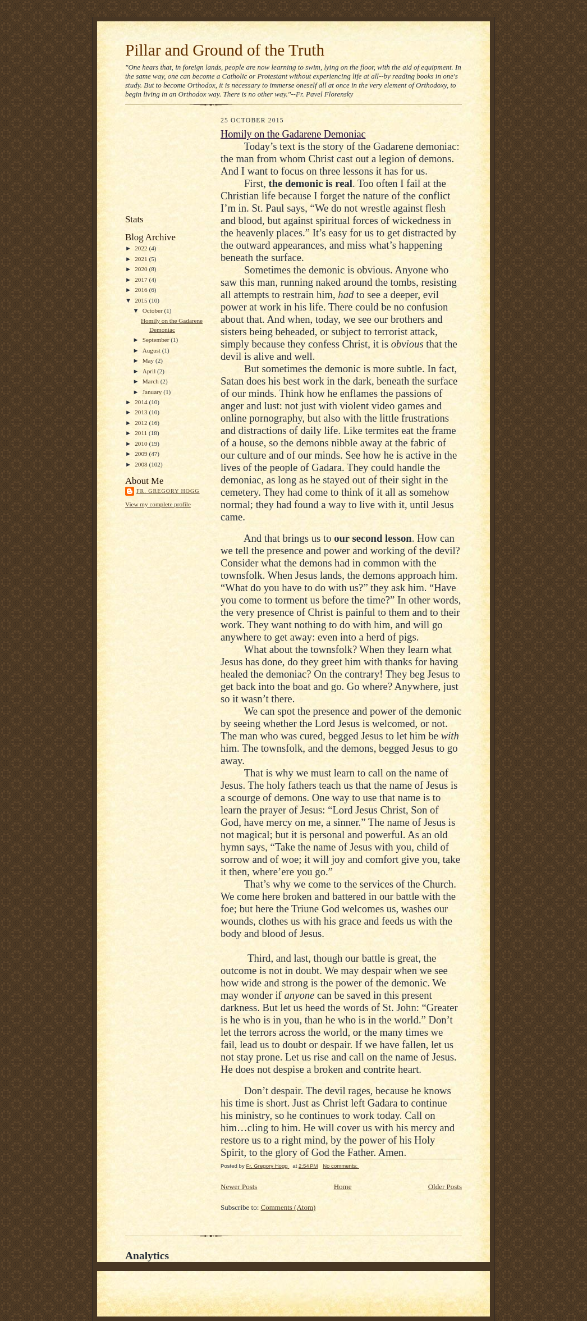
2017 (142, 279)
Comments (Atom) (288, 1207)
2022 (142, 248)
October (153, 310)
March (151, 381)
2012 (142, 422)
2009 (142, 453)
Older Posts (445, 1186)
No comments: (341, 1166)
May (149, 360)
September (157, 339)
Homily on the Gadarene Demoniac (293, 134)
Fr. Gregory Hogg (168, 491)
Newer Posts (239, 1186)
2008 (142, 464)
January (153, 391)
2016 (142, 289)
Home (343, 1186)
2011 (142, 432)
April (150, 371)
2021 (142, 258)
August (152, 350)
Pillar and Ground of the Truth (224, 50)
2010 (142, 443)
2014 (142, 402)
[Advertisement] (175, 162)
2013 (142, 412)
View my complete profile (158, 504)
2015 (142, 300)
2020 (142, 269)
